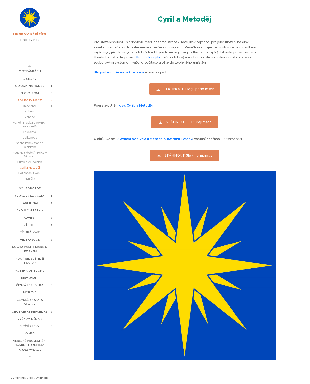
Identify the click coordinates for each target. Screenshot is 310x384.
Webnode (42, 378)
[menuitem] (29, 71)
